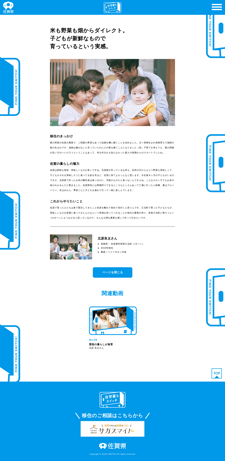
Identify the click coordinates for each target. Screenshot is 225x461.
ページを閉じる (112, 272)
